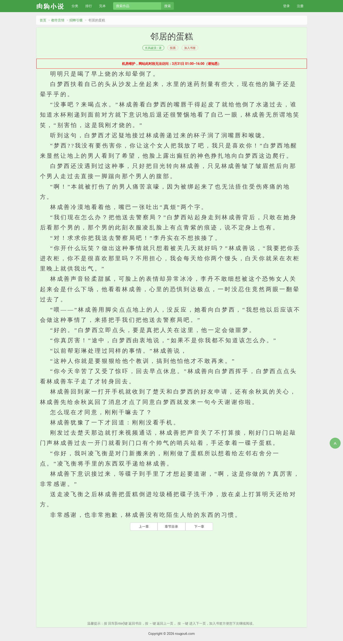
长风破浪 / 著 (153, 48)
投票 (173, 48)
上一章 (144, 526)
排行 (88, 6)
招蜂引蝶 (76, 20)
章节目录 (171, 526)
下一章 (199, 526)
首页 (43, 20)
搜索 (167, 6)
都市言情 (57, 20)
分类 (75, 6)
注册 (300, 6)
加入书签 (190, 48)
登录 (286, 6)
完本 (102, 6)
